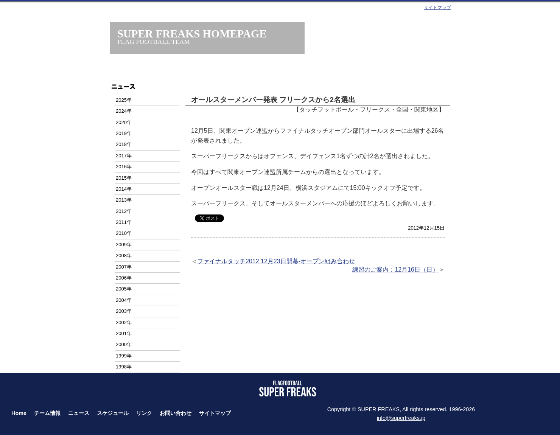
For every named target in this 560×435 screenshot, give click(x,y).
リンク (144, 413)
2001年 (124, 333)
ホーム (154, 70)
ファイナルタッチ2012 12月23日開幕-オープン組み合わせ (276, 261)
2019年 (124, 133)
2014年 (124, 189)
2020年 (124, 122)
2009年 (124, 244)
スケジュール (305, 70)
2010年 (124, 233)
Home (18, 413)
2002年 (124, 322)
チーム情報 (204, 70)
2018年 (124, 144)
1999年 (124, 356)
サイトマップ (437, 7)
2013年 (124, 200)
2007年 (124, 267)
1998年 (124, 367)
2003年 (124, 311)
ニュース (255, 70)
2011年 (124, 222)
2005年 (124, 289)
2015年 (124, 178)
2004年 (124, 300)
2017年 (124, 155)
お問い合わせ (406, 70)
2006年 (124, 278)
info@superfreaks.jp (401, 418)
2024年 (124, 111)
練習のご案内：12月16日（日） (395, 269)
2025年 (124, 100)
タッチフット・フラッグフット (355, 70)
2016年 (124, 166)
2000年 (124, 344)
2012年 (124, 211)
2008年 (124, 255)
